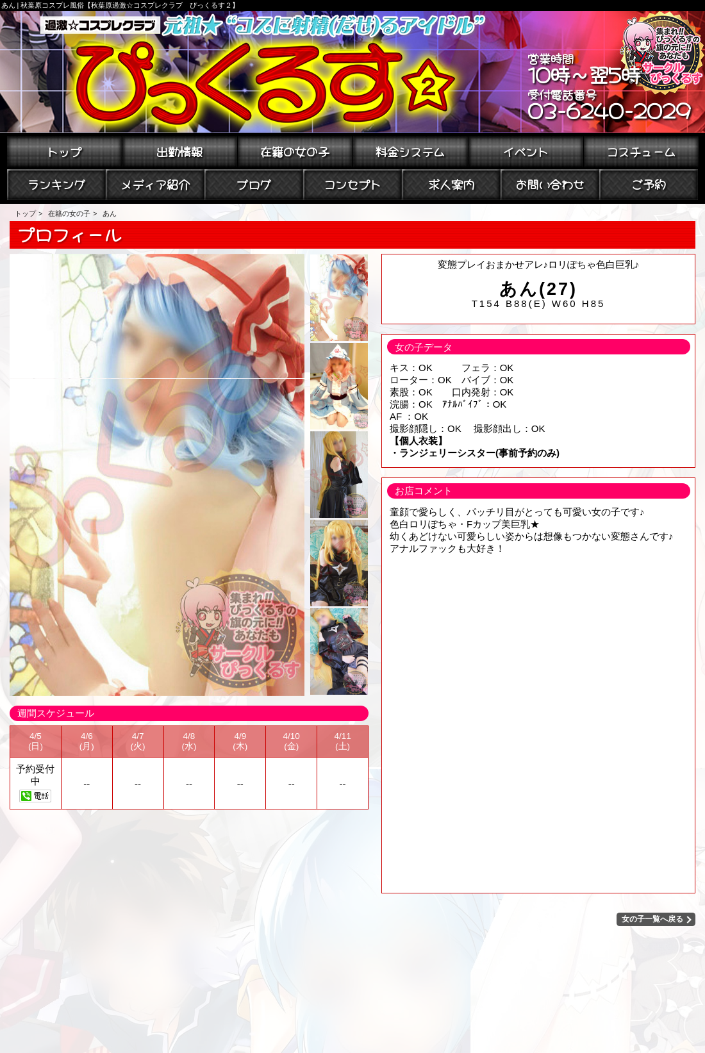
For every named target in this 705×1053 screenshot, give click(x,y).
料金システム (410, 150)
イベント (525, 150)
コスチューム (641, 150)
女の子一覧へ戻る (653, 919)
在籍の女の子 (294, 150)
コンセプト (352, 183)
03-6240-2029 (609, 109)
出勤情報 (179, 150)
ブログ (253, 183)
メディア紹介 (155, 183)
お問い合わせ (550, 183)
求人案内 (451, 183)
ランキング (56, 183)
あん (110, 213)
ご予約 (648, 183)
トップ (64, 150)
